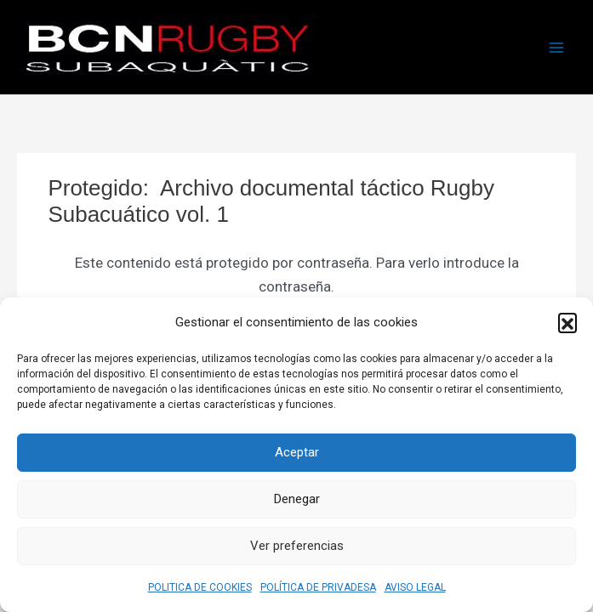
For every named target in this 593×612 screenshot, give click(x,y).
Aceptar (297, 452)
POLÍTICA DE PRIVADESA (318, 587)
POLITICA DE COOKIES (200, 587)
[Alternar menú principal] (557, 47)
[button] (567, 322)
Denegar (297, 499)
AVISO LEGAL (415, 587)
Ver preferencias (297, 545)
